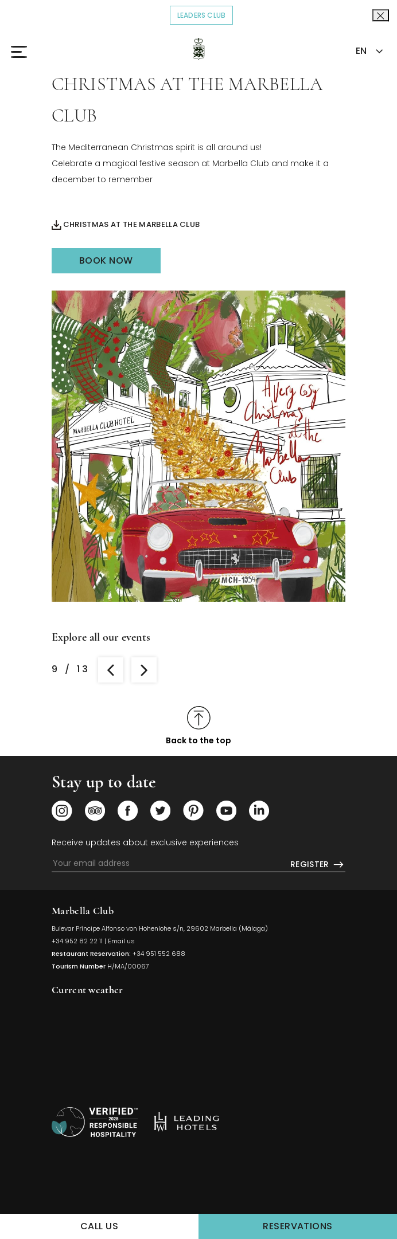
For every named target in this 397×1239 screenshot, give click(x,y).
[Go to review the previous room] (110, 670)
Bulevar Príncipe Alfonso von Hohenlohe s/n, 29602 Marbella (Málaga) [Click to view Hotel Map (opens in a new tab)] (160, 928)
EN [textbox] (361, 50)
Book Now (106, 260)
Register (317, 865)
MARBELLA (198, 1044)
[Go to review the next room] (144, 670)
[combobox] (368, 51)
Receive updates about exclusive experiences (145, 842)
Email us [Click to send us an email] (121, 941)
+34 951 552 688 (159, 953)
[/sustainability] (95, 1122)
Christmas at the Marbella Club (126, 225)
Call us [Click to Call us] (99, 1226)
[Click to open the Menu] (25, 51)
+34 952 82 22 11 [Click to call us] (77, 941)
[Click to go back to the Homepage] (199, 49)
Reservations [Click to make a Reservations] (330, 1225)
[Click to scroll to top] (198, 725)
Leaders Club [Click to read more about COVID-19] (205, 14)
